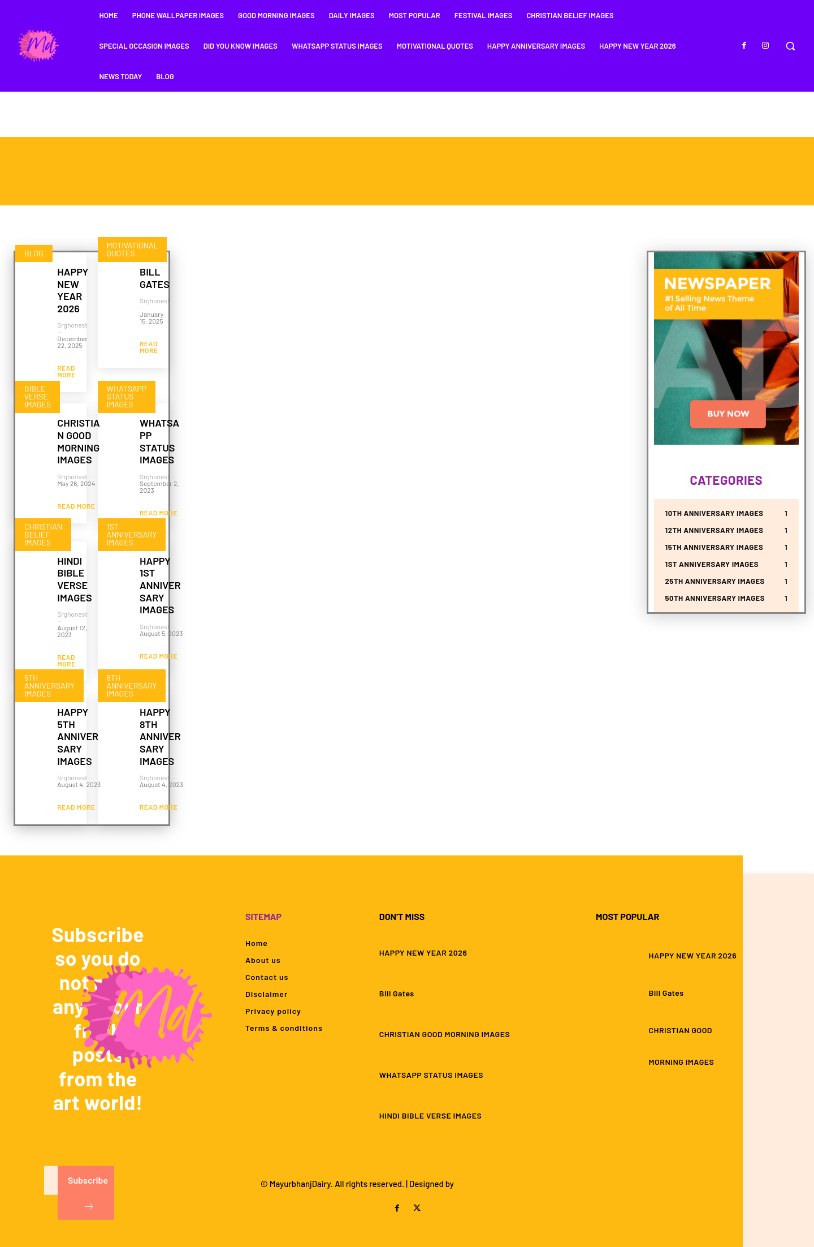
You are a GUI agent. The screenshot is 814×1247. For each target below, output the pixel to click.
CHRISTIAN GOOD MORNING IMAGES (78, 441)
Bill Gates (155, 277)
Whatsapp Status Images (126, 396)
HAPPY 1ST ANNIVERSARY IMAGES (160, 585)
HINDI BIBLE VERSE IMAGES (74, 579)
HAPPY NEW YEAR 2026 (72, 290)
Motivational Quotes (132, 249)
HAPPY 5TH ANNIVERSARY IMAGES (77, 736)
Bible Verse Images (37, 396)
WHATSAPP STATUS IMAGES (159, 441)
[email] (51, 1181)
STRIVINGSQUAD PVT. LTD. (504, 1184)
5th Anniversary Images (49, 685)
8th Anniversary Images (132, 685)
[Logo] (37, 45)
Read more (66, 371)
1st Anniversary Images (132, 534)
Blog (34, 253)
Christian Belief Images (43, 534)
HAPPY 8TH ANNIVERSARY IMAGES (160, 736)
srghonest (72, 325)
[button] (790, 46)
